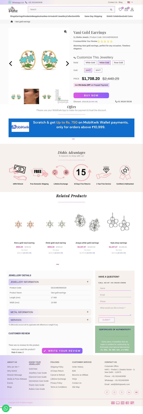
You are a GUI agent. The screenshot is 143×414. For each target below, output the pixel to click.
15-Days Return (57, 376)
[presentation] (11, 69)
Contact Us (112, 2)
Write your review (64, 355)
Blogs (9, 392)
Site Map (76, 392)
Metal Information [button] (22, 317)
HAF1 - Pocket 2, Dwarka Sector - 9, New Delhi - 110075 (120, 375)
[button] (57, 269)
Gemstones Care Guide (39, 386)
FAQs (74, 384)
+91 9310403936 (119, 381)
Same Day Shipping (122, 20)
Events (10, 388)
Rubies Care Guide (37, 394)
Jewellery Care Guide (38, 378)
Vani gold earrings (22, 27)
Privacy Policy (56, 388)
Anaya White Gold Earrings (87, 248)
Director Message (14, 380)
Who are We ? (13, 372)
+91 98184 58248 (124, 106)
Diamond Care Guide (38, 382)
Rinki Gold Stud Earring (56, 248)
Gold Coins (32, 22)
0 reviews (77, 46)
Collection (94, 20)
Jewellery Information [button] (25, 287)
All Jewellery (80, 20)
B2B (74, 376)
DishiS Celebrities (14, 22)
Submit (106, 325)
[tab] (50, 287)
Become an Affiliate (80, 380)
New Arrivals (63, 20)
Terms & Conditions (58, 392)
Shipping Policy (56, 372)
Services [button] (16, 325)
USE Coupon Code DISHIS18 (89, 2)
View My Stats (6, 413)
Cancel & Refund (57, 380)
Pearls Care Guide (36, 390)
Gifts (106, 20)
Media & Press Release (17, 384)
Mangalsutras (48, 20)
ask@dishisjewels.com (120, 389)
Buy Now (91, 100)
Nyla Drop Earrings (118, 248)
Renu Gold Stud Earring (24, 248)
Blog (120, 2)
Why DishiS (12, 376)
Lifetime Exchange (58, 384)
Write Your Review (89, 46)
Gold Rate (33, 374)
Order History (77, 372)
